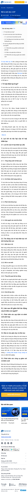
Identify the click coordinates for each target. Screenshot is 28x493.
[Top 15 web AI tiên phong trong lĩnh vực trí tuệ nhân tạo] (10, 412)
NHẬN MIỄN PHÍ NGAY (14, 394)
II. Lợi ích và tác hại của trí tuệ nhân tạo (12, 34)
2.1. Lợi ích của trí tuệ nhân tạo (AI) (12, 36)
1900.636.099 (6, 437)
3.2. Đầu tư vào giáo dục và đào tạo (12, 52)
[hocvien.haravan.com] (7, 2)
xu (16, 352)
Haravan (19, 73)
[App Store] (5, 449)
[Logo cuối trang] (6, 430)
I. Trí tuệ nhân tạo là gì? (8, 32)
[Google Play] (15, 449)
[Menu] (25, 2)
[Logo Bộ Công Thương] (23, 490)
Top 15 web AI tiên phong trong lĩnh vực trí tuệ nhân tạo (9, 419)
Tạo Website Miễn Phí (19, 2)
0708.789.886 (16, 479)
